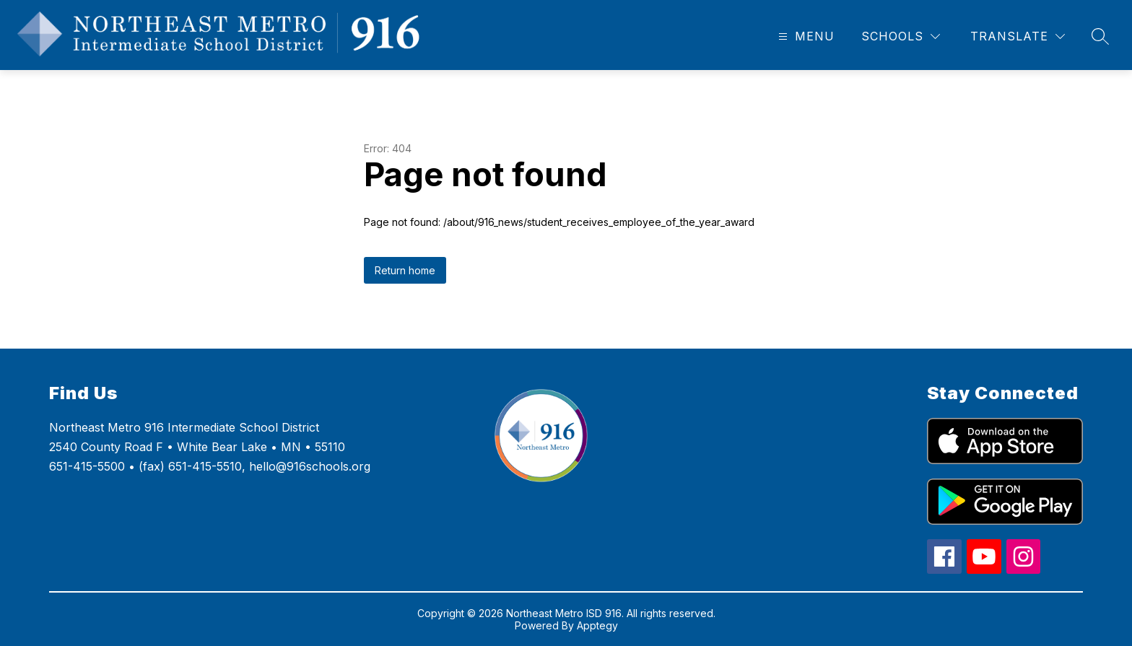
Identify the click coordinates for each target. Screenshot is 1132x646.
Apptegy (597, 625)
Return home (405, 270)
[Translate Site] (1017, 36)
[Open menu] (805, 36)
